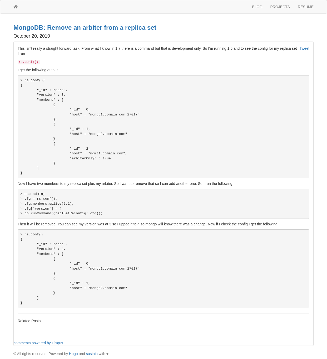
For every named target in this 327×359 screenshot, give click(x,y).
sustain (92, 354)
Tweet (304, 48)
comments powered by (38, 343)
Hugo (73, 354)
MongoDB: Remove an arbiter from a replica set (84, 27)
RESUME (306, 7)
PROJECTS (280, 7)
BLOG (257, 7)
